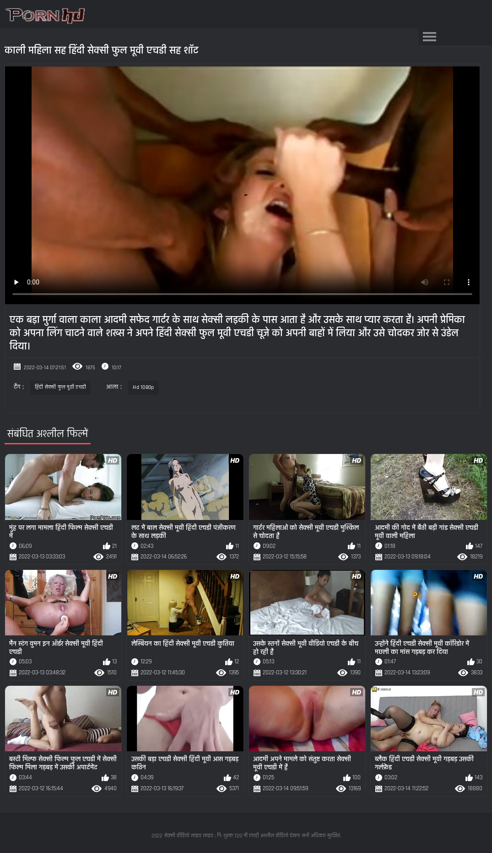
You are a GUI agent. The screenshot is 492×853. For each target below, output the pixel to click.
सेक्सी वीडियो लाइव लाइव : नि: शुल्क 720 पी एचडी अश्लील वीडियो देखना (232, 835)
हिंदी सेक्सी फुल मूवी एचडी (61, 387)
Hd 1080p (143, 387)
